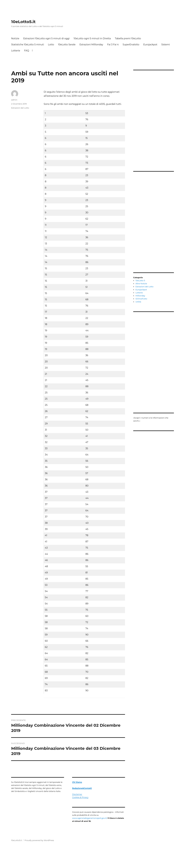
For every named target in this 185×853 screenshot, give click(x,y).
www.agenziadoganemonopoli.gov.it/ (89, 818)
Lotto (51, 44)
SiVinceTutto (141, 299)
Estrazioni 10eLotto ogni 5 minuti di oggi (46, 38)
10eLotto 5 (140, 280)
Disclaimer (77, 794)
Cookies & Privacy (80, 797)
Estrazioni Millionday (91, 44)
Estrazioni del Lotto (20, 108)
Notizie (15, 38)
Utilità (138, 302)
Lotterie (15, 50)
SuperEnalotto (131, 44)
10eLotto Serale (67, 44)
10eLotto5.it (23, 21)
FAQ (26, 50)
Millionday (140, 295)
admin (14, 100)
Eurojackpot (150, 44)
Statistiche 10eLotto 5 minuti (27, 44)
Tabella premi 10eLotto (128, 38)
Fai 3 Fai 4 (113, 44)
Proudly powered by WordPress (39, 840)
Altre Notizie (141, 283)
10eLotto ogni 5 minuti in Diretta (92, 38)
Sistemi (165, 44)
